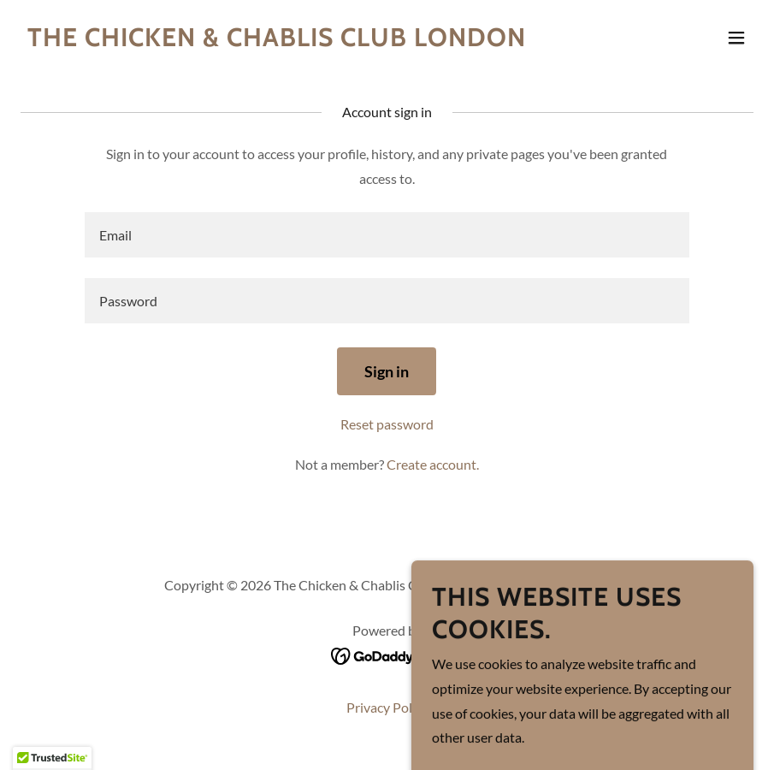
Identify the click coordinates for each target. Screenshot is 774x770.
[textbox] (386, 235)
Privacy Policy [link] (387, 707)
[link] (276, 41)
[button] (736, 38)
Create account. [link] (433, 464)
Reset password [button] (387, 424)
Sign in (386, 371)
